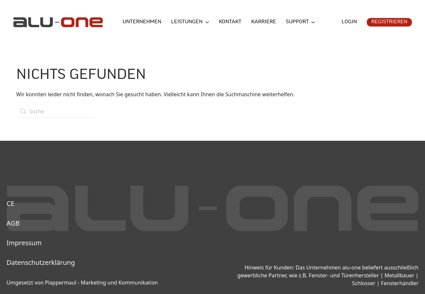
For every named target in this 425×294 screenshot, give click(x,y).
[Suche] (55, 111)
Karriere (263, 22)
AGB (13, 223)
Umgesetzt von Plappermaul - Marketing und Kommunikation (82, 282)
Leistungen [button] (190, 22)
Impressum (24, 242)
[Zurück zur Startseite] (58, 22)
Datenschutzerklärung (41, 262)
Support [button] (300, 22)
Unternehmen (142, 22)
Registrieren (389, 22)
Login (349, 22)
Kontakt (230, 22)
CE (10, 203)
